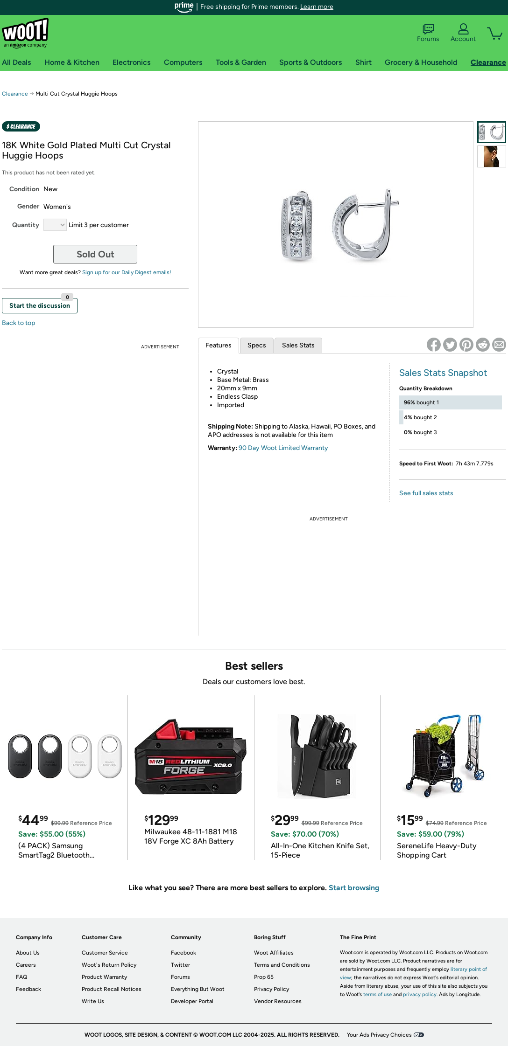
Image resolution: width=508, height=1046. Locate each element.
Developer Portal (192, 1001)
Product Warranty (104, 977)
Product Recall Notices (111, 989)
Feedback (28, 989)
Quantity (25, 225)
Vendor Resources (278, 1001)
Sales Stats (298, 345)
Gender (28, 206)
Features (218, 345)
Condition (24, 189)
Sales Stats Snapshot (443, 372)
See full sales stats (426, 493)
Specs (256, 345)
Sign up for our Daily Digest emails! (126, 272)
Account (463, 33)
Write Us (93, 1001)
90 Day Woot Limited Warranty (283, 448)
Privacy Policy (271, 989)
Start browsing (354, 887)
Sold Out (95, 254)
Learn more (316, 7)
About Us (28, 952)
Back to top (18, 323)
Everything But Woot (198, 989)
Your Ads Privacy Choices (379, 1035)
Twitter (180, 965)
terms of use (377, 994)
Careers (26, 965)
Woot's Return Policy (109, 965)
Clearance (15, 93)
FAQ (21, 977)
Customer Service (105, 952)
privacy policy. (420, 994)
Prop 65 (264, 977)
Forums (428, 33)
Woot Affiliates (274, 952)
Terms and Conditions (282, 965)
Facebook (183, 952)
